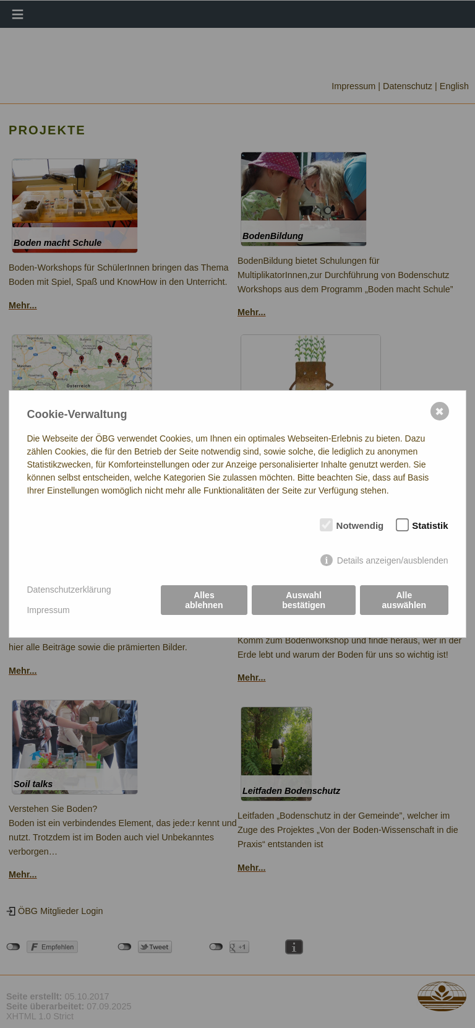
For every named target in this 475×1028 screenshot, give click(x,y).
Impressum (48, 610)
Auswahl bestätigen (303, 600)
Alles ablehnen (204, 600)
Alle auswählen (404, 600)
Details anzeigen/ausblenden (392, 560)
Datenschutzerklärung (69, 590)
